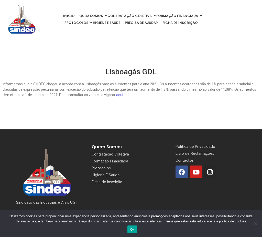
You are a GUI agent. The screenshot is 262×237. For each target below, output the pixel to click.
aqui (119, 95)
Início (69, 15)
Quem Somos (107, 147)
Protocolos (77, 22)
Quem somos (92, 15)
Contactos (185, 160)
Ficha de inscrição (180, 22)
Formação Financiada (178, 15)
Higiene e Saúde (106, 22)
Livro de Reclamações (195, 153)
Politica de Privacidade (195, 147)
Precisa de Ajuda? (141, 22)
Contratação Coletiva (130, 15)
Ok (132, 229)
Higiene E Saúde (106, 175)
